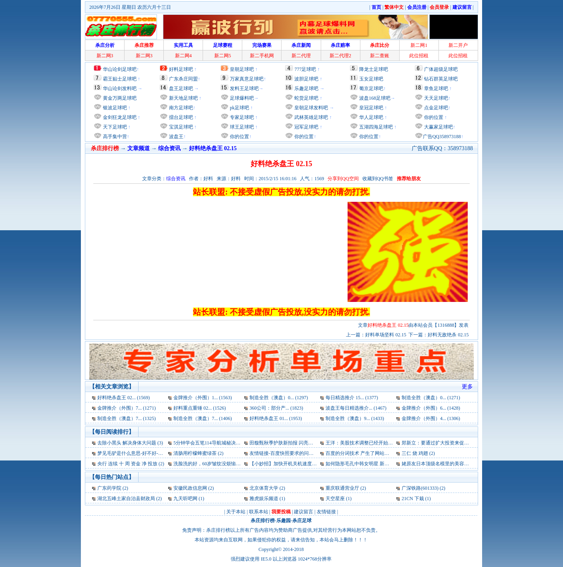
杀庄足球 (302, 520)
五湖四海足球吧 (375, 127)
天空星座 (335, 498)
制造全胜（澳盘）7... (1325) (126, 418)
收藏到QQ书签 (377, 178)
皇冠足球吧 (370, 108)
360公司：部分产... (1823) (276, 408)
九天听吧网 (185, 498)
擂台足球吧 (180, 117)
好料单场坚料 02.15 (385, 335)
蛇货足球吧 (307, 98)
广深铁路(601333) (420, 488)
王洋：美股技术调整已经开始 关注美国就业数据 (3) (380, 443)
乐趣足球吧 (306, 88)
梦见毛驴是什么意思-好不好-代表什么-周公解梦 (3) (151, 453)
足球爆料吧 (242, 98)
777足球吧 (305, 69)
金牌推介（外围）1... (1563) (202, 397)
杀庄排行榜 (263, 520)
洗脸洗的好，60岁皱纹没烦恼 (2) (208, 463)
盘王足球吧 (181, 88)
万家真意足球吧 (246, 79)
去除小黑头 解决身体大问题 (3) (130, 443)
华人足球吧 (370, 117)
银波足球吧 (115, 108)
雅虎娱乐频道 (263, 498)
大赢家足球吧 (438, 127)
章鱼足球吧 (436, 88)
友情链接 (326, 512)
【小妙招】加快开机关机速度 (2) (284, 463)
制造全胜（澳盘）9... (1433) (355, 418)
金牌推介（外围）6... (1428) (431, 408)
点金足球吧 (435, 108)
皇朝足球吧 (242, 69)
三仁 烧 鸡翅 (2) (418, 453)
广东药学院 (109, 488)
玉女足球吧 (371, 79)
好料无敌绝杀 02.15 (448, 335)
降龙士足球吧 (373, 69)
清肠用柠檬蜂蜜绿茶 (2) (198, 453)
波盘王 (175, 136)
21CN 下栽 (413, 498)
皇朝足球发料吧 (310, 108)
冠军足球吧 (305, 127)
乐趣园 (283, 520)
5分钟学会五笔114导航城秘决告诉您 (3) (215, 443)
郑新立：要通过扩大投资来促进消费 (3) (443, 443)
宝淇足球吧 (181, 127)
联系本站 (258, 512)
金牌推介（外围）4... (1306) (431, 418)
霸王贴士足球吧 (120, 79)
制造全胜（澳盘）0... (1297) (278, 397)
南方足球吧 (180, 108)
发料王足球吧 (244, 88)
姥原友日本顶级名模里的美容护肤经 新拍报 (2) (451, 463)
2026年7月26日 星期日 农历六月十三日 (130, 7)
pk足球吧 (239, 108)
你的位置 (239, 136)
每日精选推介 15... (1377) (352, 397)
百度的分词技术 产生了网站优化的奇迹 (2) (370, 453)
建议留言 (303, 512)
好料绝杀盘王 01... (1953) (275, 418)
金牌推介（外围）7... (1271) (126, 408)
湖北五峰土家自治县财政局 (126, 498)
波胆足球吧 (306, 79)
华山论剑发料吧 (120, 88)
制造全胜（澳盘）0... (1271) (431, 397)
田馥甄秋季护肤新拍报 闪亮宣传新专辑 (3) (294, 443)
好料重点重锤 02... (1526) (199, 408)
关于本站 (235, 512)
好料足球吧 (181, 69)
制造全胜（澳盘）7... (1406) (202, 418)
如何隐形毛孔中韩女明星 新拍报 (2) (363, 463)
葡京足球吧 (371, 88)
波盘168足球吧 (374, 98)
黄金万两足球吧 (120, 98)
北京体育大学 (263, 488)
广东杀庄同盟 (183, 79)
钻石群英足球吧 (441, 79)
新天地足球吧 (183, 98)
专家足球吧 (241, 117)
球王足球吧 (241, 127)
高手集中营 (114, 136)
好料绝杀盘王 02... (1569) (123, 397)
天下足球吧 (114, 127)
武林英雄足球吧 (310, 117)
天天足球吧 (435, 98)
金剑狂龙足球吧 (119, 117)
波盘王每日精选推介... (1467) (356, 408)
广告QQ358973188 (442, 136)
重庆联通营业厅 (342, 488)
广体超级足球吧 (441, 69)
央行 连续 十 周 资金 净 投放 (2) (130, 463)
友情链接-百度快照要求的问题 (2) (284, 453)
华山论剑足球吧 (120, 69)
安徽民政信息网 (190, 488)
